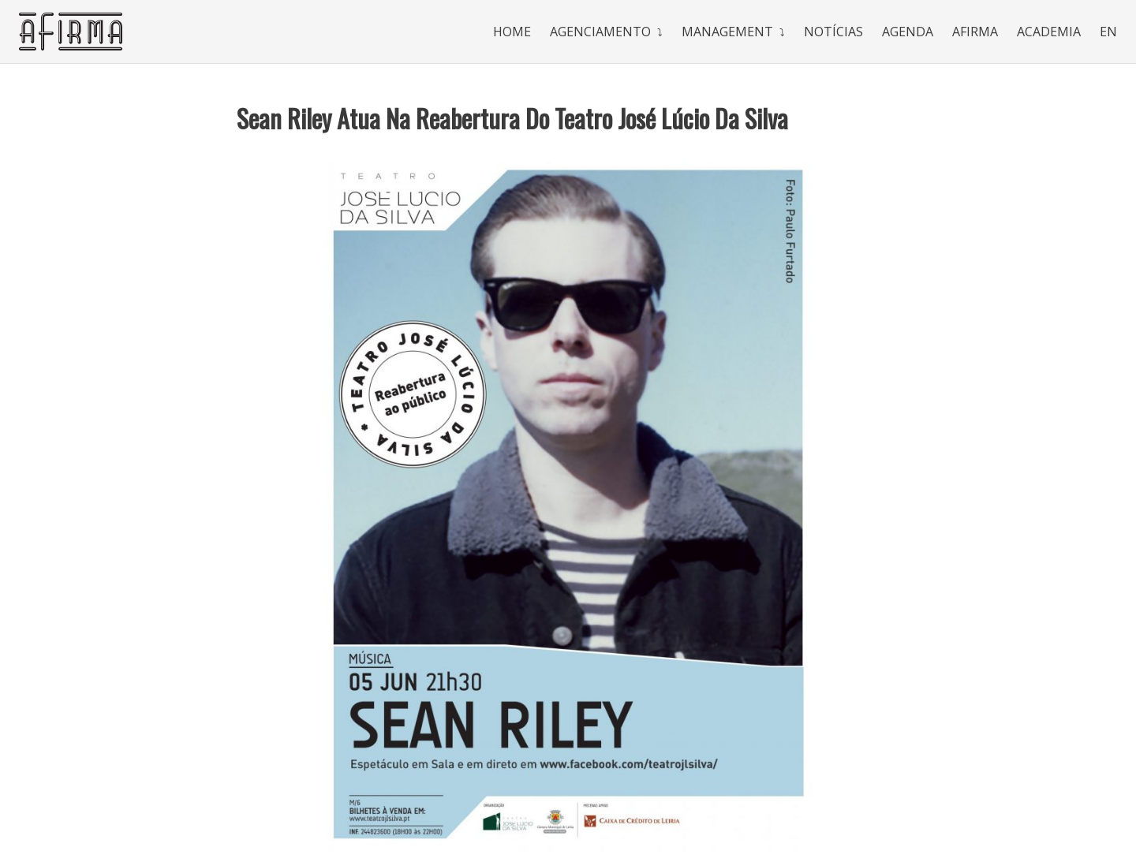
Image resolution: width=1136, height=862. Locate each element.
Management (727, 31)
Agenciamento (600, 31)
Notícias (833, 31)
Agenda (907, 31)
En (1108, 31)
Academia (1049, 31)
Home (512, 31)
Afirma (975, 31)
